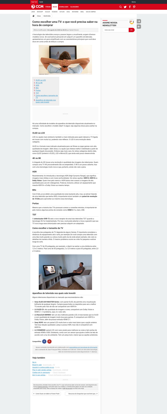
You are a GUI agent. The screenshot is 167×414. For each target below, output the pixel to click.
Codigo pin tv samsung (41, 372)
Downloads (63, 7)
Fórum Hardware (59, 372)
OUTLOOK (62, 12)
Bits (37, 88)
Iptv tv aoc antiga (38, 375)
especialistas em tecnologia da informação (83, 347)
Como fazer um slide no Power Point (47, 394)
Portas (38, 90)
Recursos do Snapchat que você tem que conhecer (81, 394)
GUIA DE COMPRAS (91, 12)
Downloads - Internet (60, 370)
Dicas (55, 7)
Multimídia (47, 16)
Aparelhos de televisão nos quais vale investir (46, 101)
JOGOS (33, 12)
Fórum (48, 7)
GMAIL (82, 12)
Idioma (134, 2)
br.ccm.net (69, 388)
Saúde (41, 2)
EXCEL (68, 12)
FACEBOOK (54, 12)
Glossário (74, 7)
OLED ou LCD (41, 80)
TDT (37, 93)
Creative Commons (43, 386)
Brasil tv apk (37, 365)
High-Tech (34, 2)
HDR (37, 85)
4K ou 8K (39, 83)
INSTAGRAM (75, 12)
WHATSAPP (40, 12)
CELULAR (47, 12)
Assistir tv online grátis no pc (43, 367)
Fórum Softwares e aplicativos (59, 375)
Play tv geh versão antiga (41, 370)
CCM (64, 388)
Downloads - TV (49, 365)
